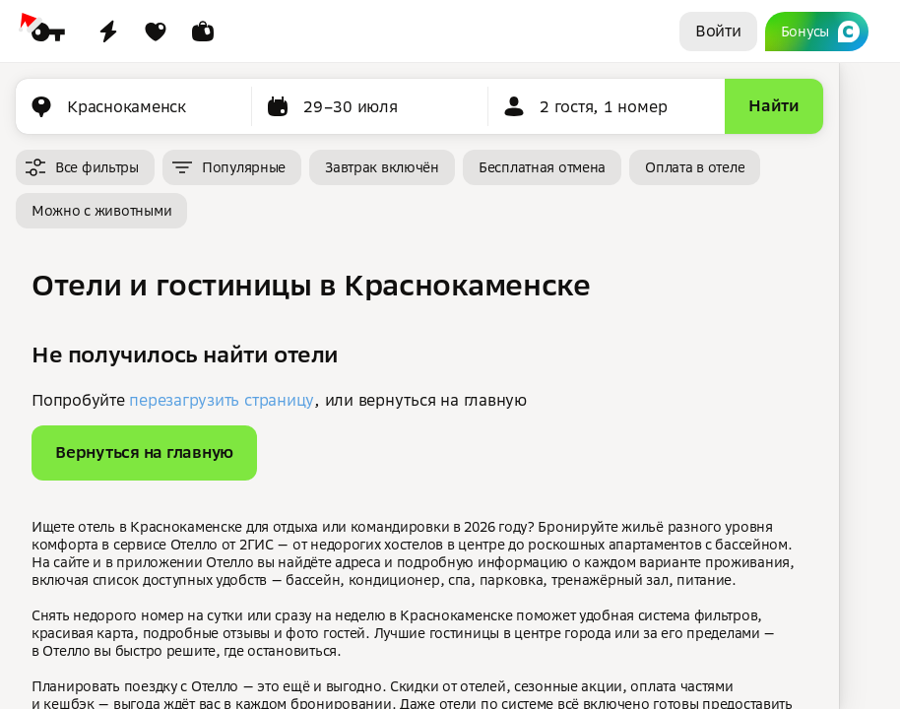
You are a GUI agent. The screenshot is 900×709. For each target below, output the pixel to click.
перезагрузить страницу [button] (221, 400)
